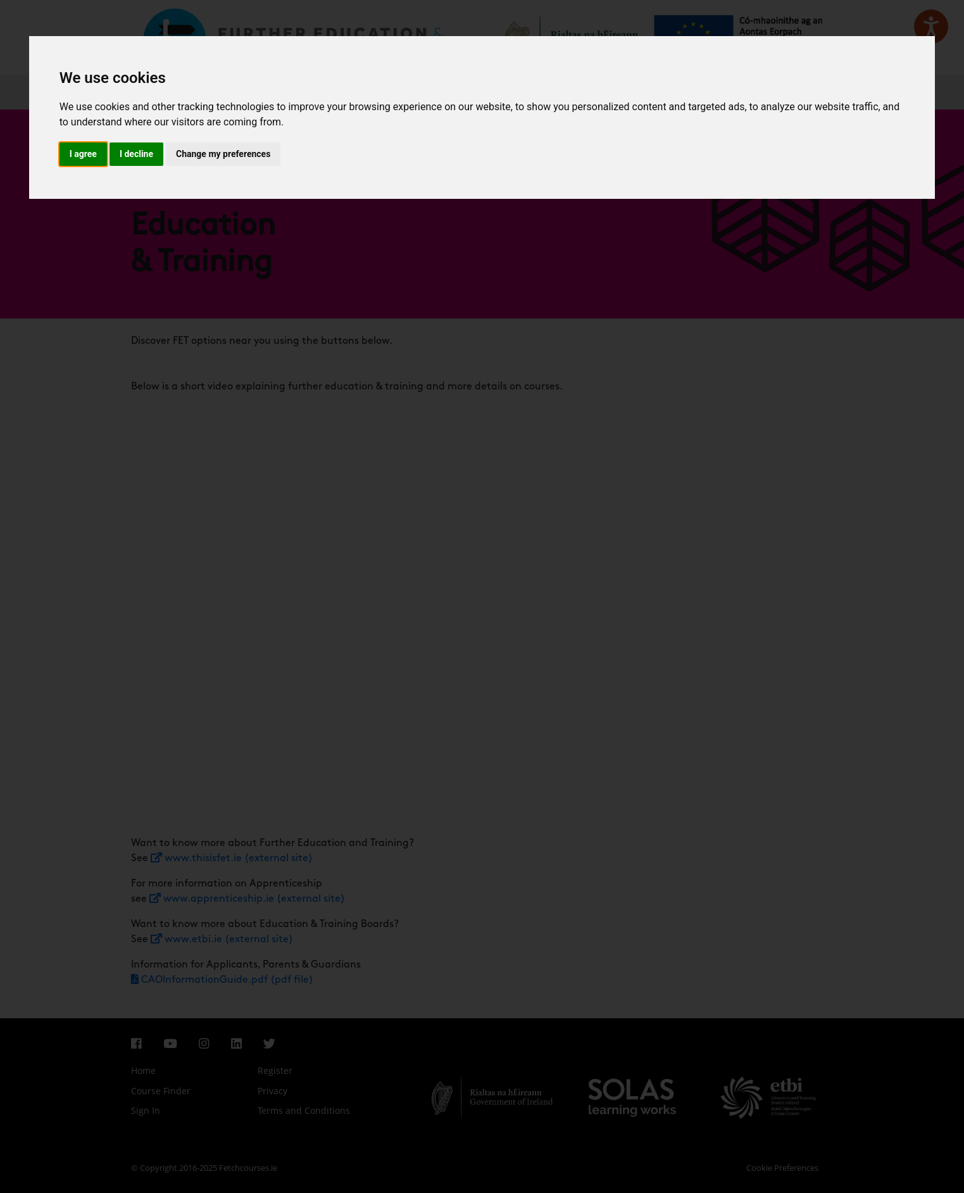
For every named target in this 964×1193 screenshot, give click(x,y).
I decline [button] (136, 154)
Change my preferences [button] (223, 154)
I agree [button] (83, 154)
